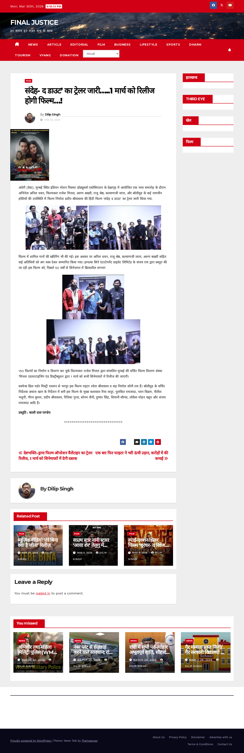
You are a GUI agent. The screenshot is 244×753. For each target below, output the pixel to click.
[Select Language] (101, 54)
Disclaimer (198, 737)
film (28, 81)
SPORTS (173, 44)
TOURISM (23, 55)
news (22, 641)
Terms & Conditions (200, 744)
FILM (101, 44)
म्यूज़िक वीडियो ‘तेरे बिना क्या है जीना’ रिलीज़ (38, 542)
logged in (43, 593)
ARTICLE (54, 44)
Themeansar (90, 740)
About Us (159, 737)
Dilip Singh (52, 114)
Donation (69, 55)
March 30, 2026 (34, 659)
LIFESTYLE (148, 44)
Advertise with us (220, 737)
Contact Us (224, 744)
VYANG (45, 55)
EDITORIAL (79, 44)
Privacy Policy (178, 737)
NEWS (33, 44)
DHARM (195, 44)
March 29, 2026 (90, 659)
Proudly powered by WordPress (31, 740)
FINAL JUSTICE (34, 22)
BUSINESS (122, 44)
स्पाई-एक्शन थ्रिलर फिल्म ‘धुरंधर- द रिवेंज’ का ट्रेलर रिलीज (147, 545)
